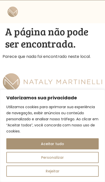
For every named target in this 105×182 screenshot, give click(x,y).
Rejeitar (53, 171)
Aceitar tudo (52, 143)
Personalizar (52, 157)
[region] (52, 135)
